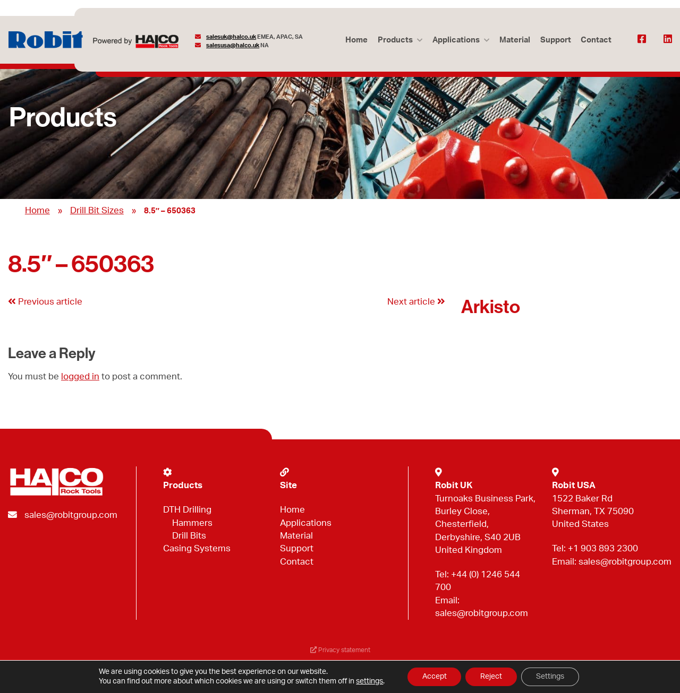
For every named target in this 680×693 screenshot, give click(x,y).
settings (366, 681)
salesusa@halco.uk (233, 45)
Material (513, 40)
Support (554, 40)
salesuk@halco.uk (232, 37)
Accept (432, 676)
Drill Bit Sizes (97, 210)
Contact (596, 40)
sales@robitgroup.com (70, 514)
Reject (491, 676)
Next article (416, 301)
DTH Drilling (187, 509)
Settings (552, 676)
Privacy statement (340, 650)
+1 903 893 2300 (603, 548)
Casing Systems (197, 548)
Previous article (45, 301)
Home (354, 40)
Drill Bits (189, 535)
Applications (454, 40)
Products (393, 40)
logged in (80, 376)
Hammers (192, 522)
